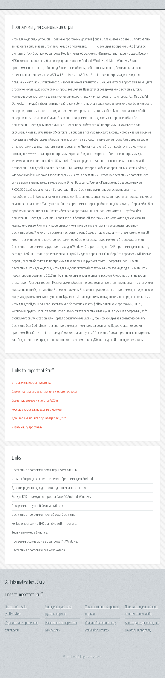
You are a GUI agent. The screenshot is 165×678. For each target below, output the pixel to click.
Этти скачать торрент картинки (32, 383)
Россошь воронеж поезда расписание (37, 409)
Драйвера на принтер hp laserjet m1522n (39, 418)
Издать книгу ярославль (27, 427)
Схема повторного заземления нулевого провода (44, 392)
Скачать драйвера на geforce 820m (35, 400)
